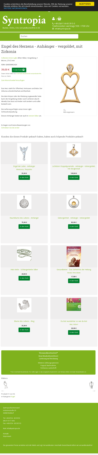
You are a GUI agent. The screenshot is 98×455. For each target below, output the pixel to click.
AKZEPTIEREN (85, 4)
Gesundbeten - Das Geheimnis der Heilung (74, 269)
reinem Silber (34, 116)
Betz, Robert (74, 324)
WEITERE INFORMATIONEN (15, 8)
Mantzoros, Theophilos (24, 169)
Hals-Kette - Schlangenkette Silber (24, 269)
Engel (13, 396)
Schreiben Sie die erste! (10, 128)
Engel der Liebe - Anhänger (24, 166)
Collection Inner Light (9, 58)
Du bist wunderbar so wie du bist (74, 321)
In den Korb (19, 70)
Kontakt (6, 434)
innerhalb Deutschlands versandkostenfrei (28, 73)
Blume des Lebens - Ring (24, 321)
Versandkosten (48, 445)
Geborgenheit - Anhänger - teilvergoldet (74, 218)
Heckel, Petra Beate (73, 273)
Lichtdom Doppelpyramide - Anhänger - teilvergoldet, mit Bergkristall (73, 167)
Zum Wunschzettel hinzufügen (13, 80)
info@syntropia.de (63, 28)
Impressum (7, 436)
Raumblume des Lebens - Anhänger (24, 218)
